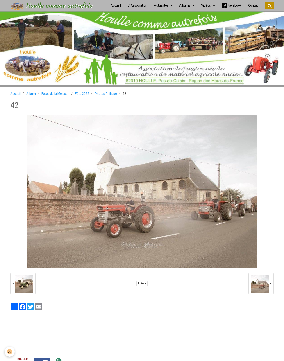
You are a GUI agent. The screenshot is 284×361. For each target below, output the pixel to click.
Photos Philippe (106, 93)
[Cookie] (10, 352)
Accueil (15, 93)
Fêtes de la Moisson (55, 93)
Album (31, 93)
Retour (142, 283)
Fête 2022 (82, 93)
